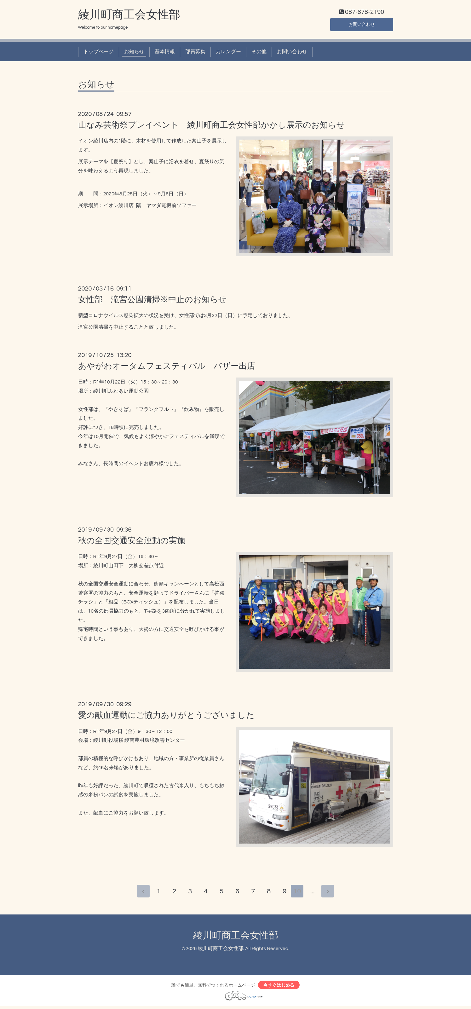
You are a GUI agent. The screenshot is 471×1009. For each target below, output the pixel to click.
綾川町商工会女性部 (129, 16)
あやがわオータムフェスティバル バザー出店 (166, 368)
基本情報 (165, 52)
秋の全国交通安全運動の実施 (131, 542)
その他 (259, 52)
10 (298, 893)
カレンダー (228, 52)
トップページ (98, 52)
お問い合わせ (362, 25)
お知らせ (134, 52)
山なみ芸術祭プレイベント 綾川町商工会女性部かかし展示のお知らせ (211, 127)
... (314, 893)
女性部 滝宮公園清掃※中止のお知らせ (152, 301)
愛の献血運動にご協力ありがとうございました (166, 717)
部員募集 (195, 52)
